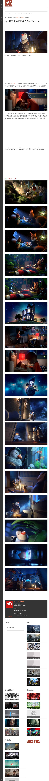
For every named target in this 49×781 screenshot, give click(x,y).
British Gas (13, 83)
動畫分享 (14, 13)
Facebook (1, 17)
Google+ (1, 20)
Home (6, 13)
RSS (1, 7)
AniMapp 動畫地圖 (8, 3)
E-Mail (1, 4)
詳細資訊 (10, 616)
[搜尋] (14, 627)
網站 (7, 616)
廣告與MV (18, 13)
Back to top (1, 779)
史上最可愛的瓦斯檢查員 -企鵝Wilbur (23, 21)
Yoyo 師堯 (19, 601)
